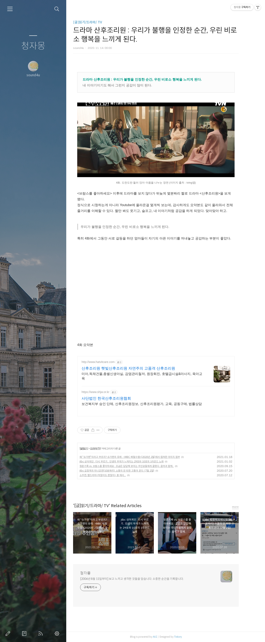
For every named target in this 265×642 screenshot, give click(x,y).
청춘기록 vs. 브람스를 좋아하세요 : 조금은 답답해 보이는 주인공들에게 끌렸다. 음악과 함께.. (134, 466)
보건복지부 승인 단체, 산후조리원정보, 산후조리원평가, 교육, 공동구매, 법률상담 (149, 404)
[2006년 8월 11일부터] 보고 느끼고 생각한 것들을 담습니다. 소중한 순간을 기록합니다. (139, 579)
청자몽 (33, 46)
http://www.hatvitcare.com (105, 362)
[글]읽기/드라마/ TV (94, 22)
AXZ (162, 636)
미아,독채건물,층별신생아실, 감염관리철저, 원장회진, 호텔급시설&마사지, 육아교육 (149, 376)
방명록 (25, 633)
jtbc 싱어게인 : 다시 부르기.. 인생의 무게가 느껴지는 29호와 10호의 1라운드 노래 (129, 461)
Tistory (185, 636)
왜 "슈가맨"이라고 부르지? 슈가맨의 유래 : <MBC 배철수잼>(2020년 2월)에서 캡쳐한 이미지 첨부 (137, 456)
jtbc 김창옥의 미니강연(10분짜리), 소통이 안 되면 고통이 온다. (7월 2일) (124, 470)
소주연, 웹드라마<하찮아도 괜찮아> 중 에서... (110, 475)
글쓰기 (9, 633)
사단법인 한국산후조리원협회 (113, 398)
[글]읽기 (91, 448)
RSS (41, 633)
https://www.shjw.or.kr (102, 392)
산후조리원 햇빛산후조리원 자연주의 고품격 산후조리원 (135, 368)
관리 (58, 633)
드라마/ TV (102, 448)
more (242, 507)
